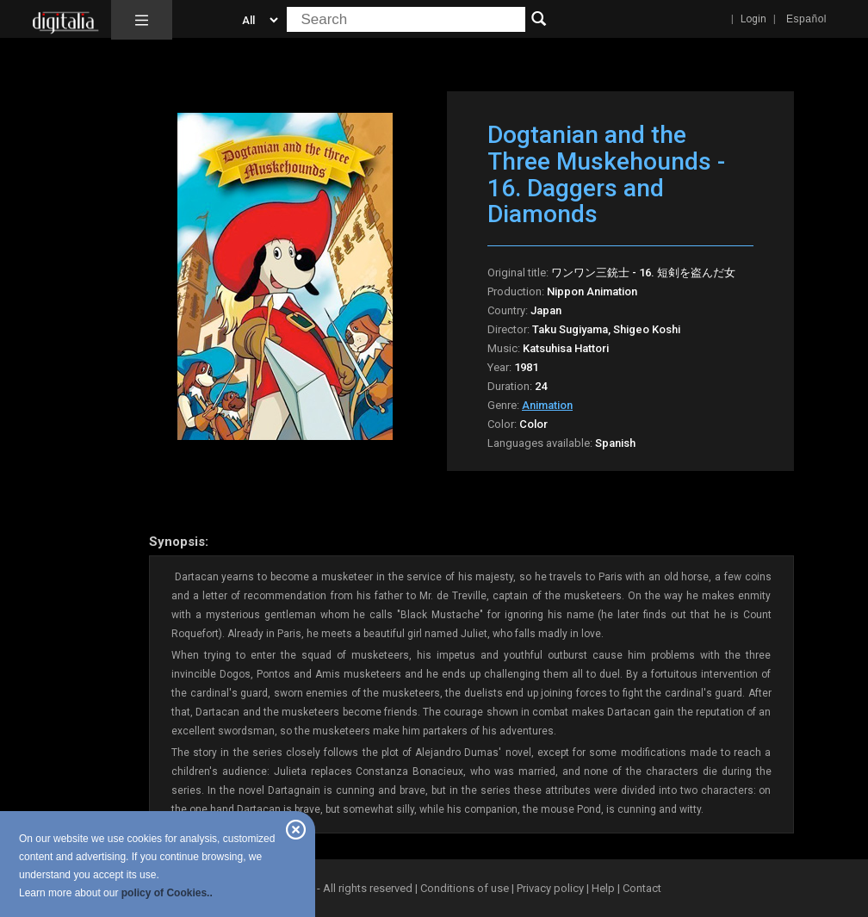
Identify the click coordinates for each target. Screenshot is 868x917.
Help (603, 888)
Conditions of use (466, 888)
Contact (642, 888)
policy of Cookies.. (167, 893)
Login (753, 19)
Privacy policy (550, 888)
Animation (547, 405)
